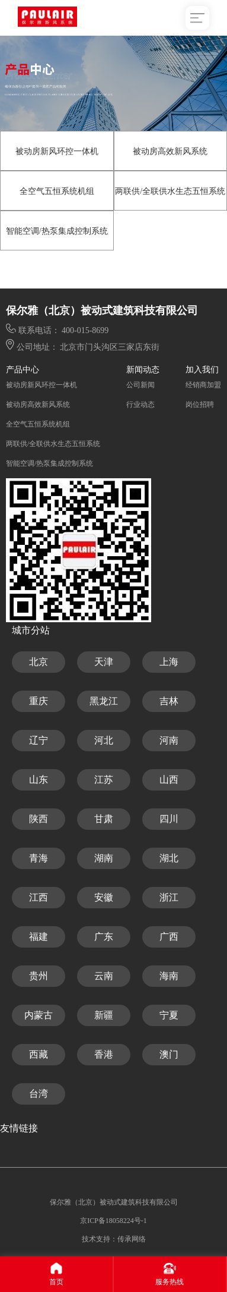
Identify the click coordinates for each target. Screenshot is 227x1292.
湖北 (168, 858)
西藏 (38, 1054)
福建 (38, 937)
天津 (103, 662)
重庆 (38, 701)
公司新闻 (140, 385)
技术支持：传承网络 (114, 1239)
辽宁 (38, 740)
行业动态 (140, 404)
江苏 (103, 779)
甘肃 (103, 819)
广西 (168, 937)
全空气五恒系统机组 (57, 191)
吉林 (168, 701)
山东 (38, 779)
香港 (103, 1054)
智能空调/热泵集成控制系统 (57, 231)
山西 (168, 779)
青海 (38, 858)
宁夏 (168, 1015)
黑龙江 (103, 701)
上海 (168, 662)
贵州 (38, 976)
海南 (168, 976)
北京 (38, 662)
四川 (168, 819)
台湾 (38, 1094)
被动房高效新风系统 (170, 151)
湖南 (103, 858)
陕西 (38, 819)
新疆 (103, 1015)
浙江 (168, 897)
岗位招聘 (200, 404)
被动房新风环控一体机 (56, 151)
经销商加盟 (203, 385)
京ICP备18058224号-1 (113, 1220)
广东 (103, 937)
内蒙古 (38, 1015)
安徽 (103, 897)
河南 (168, 740)
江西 (38, 897)
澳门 (168, 1054)
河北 (103, 740)
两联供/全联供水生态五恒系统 (170, 191)
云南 (103, 976)
